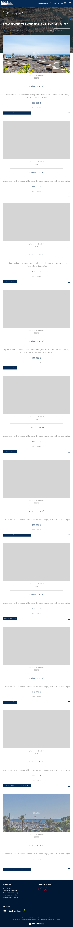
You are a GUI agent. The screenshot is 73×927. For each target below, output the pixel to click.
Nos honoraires (16, 919)
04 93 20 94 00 (7, 888)
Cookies (58, 919)
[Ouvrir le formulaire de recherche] (60, 3)
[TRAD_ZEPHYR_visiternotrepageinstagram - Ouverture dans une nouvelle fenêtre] (45, 889)
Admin (39, 919)
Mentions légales (32, 919)
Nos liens (44, 919)
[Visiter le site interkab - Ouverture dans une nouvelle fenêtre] (16, 911)
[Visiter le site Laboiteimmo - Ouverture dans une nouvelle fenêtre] (36, 923)
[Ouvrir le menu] (70, 3)
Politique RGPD (51, 919)
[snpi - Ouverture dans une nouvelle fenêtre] (5, 911)
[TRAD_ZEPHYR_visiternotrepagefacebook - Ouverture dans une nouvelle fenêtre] (40, 889)
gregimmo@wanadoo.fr (10, 890)
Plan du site (24, 919)
